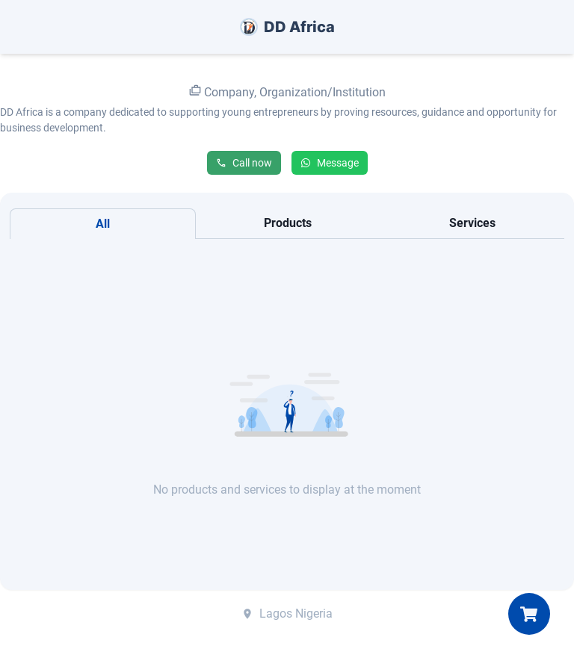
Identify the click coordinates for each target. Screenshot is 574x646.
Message (329, 163)
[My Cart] (529, 614)
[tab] (103, 223)
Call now (244, 163)
